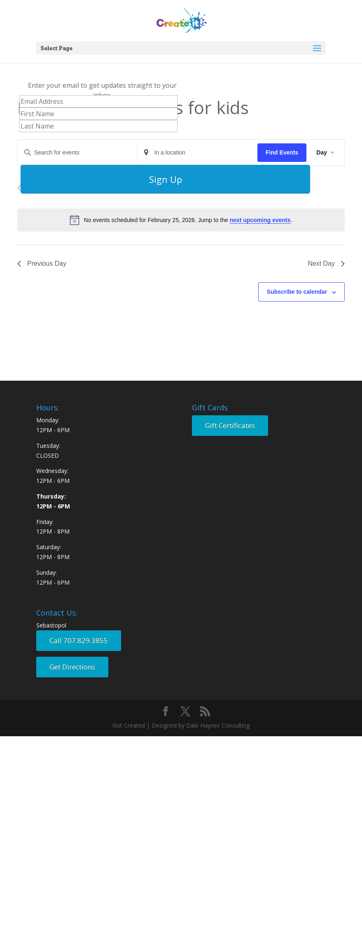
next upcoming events (260, 220)
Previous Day (41, 263)
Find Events (282, 152)
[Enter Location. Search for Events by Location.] (197, 153)
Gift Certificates (230, 425)
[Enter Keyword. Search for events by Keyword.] (77, 153)
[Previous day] (19, 188)
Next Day (326, 263)
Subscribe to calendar (297, 291)
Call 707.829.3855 (78, 640)
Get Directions (72, 667)
